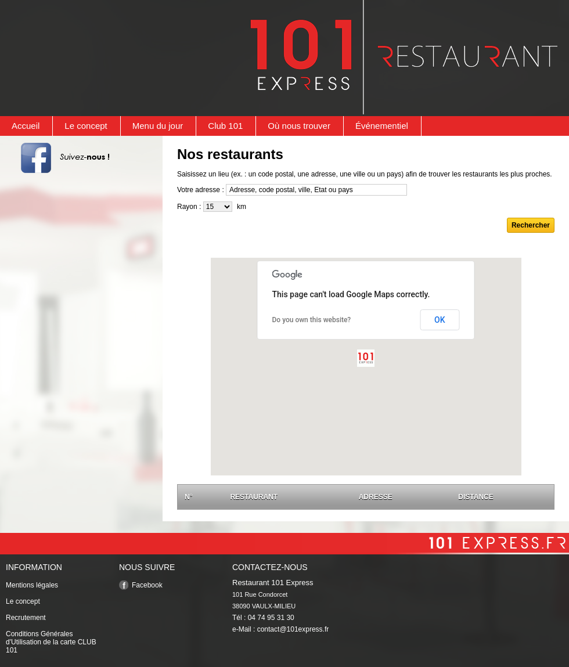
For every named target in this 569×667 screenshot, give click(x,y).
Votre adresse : (200, 190)
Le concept (85, 126)
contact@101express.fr (293, 629)
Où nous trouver (299, 126)
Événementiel (381, 126)
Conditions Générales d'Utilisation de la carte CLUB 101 (51, 642)
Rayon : (189, 207)
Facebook (147, 585)
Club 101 (225, 126)
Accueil (25, 126)
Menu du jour (157, 126)
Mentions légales (32, 585)
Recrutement (26, 618)
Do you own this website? (311, 320)
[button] (365, 358)
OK (439, 320)
